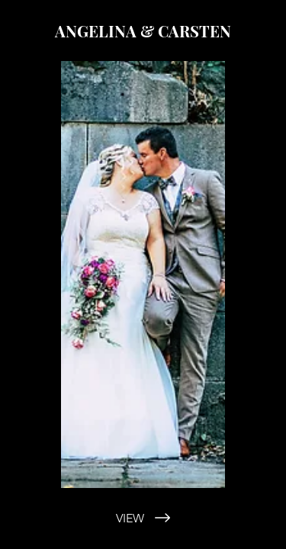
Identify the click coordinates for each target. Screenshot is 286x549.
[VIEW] (143, 518)
